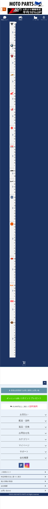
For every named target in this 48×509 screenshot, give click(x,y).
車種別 (20, 18)
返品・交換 (24, 427)
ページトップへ (45, 383)
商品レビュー (4, 18)
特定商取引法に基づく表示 (11, 477)
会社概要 (24, 458)
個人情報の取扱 (7, 481)
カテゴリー (24, 439)
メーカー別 (36, 18)
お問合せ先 (24, 433)
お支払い (24, 414)
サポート (24, 451)
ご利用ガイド (6, 472)
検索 (4, 9)
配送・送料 (24, 420)
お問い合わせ (6, 491)
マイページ (44, 18)
